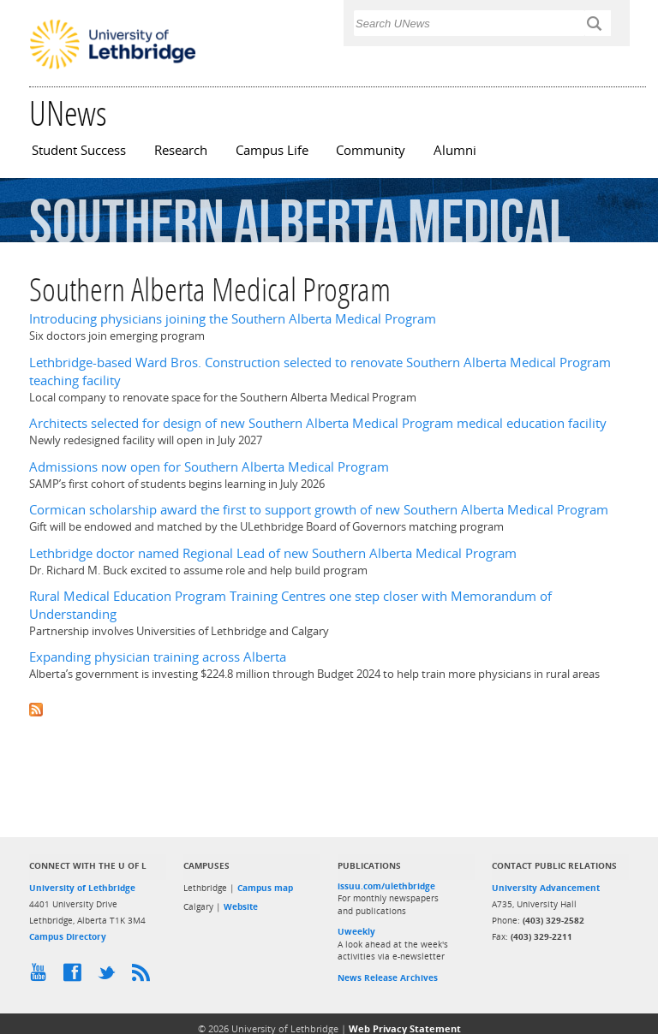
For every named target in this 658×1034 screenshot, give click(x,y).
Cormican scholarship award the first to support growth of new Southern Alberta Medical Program (318, 510)
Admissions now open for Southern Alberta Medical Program (209, 467)
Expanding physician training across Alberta (157, 657)
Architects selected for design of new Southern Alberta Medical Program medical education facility (318, 423)
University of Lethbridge (82, 888)
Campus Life (272, 150)
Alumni (455, 150)
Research (180, 150)
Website (241, 906)
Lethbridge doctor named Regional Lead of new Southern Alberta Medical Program (273, 553)
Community (370, 150)
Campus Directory (67, 936)
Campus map (265, 888)
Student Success (79, 150)
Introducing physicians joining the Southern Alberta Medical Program (232, 319)
